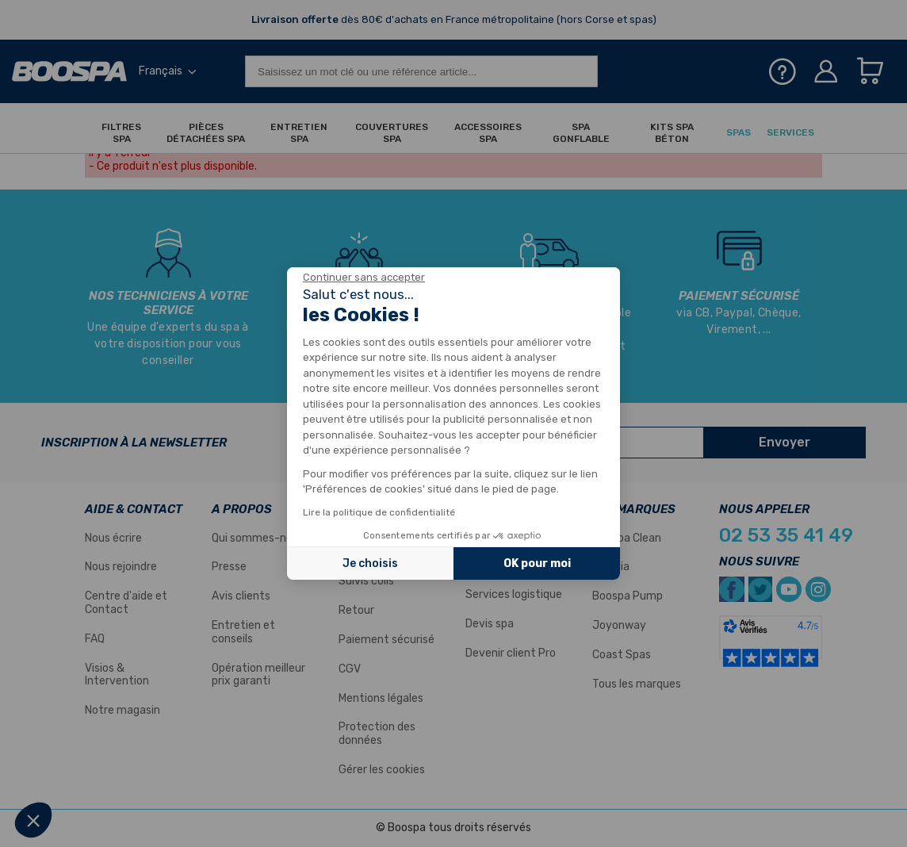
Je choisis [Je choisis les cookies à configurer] (370, 563)
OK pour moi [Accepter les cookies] (537, 563)
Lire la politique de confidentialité (379, 512)
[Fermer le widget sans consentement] (364, 278)
